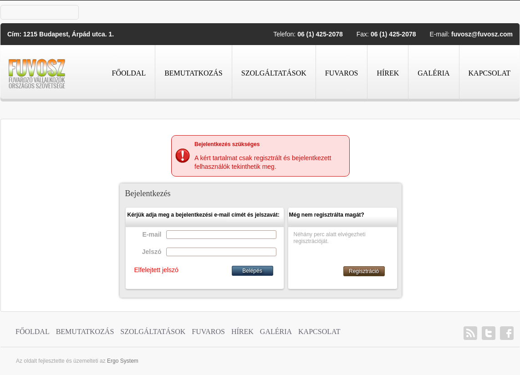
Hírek (388, 73)
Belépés (252, 271)
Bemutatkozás (193, 73)
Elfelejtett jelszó (156, 270)
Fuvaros (341, 73)
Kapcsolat (489, 73)
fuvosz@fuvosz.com (482, 34)
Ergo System (122, 361)
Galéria (433, 73)
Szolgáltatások (273, 73)
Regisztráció (364, 271)
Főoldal (129, 73)
